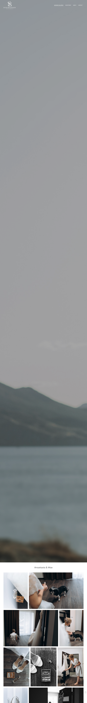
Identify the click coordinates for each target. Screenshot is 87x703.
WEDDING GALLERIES (58, 5)
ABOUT (74, 5)
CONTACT (80, 5)
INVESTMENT (68, 5)
